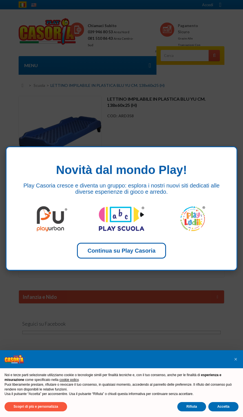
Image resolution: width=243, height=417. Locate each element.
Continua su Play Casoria (121, 251)
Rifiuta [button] (191, 407)
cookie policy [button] (69, 380)
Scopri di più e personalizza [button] (36, 407)
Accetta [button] (223, 407)
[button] (235, 359)
